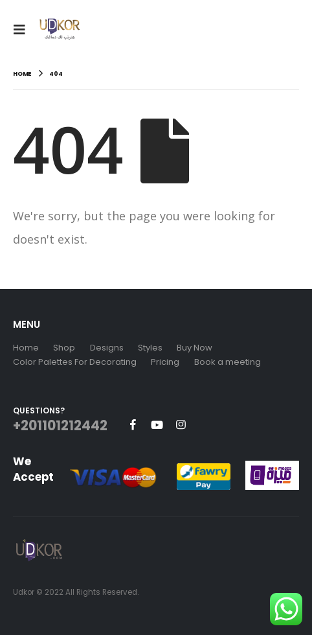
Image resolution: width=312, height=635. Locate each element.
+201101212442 (60, 426)
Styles (150, 347)
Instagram (180, 424)
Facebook (132, 424)
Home (26, 347)
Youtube (156, 424)
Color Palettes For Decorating (75, 362)
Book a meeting (227, 362)
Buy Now (194, 347)
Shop (64, 347)
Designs (107, 347)
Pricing (165, 362)
